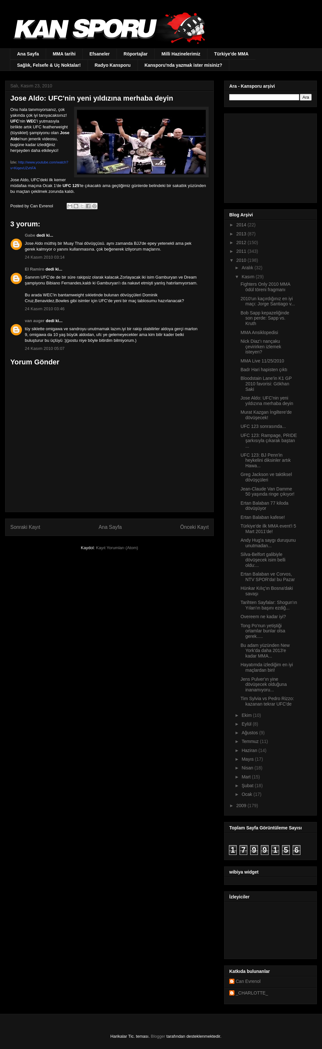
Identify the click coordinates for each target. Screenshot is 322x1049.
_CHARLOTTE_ (252, 992)
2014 (242, 224)
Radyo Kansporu (113, 65)
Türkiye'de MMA (231, 53)
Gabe (30, 235)
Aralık (248, 267)
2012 (242, 242)
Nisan (248, 767)
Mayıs (248, 759)
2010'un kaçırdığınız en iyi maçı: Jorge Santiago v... (268, 301)
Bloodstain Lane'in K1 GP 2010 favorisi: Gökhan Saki (266, 384)
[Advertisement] (269, 156)
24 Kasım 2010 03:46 (45, 308)
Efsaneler (100, 53)
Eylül (247, 724)
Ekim (247, 715)
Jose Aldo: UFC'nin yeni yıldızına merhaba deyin (267, 400)
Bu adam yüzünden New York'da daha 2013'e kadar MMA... (265, 651)
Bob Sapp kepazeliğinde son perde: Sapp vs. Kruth (265, 318)
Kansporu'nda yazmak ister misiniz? (183, 65)
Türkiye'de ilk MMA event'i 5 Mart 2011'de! (268, 528)
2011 (242, 251)
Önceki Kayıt (194, 527)
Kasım (249, 276)
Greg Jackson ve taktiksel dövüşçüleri (266, 477)
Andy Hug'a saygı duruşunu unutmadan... (268, 543)
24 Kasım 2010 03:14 (45, 257)
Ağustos (250, 732)
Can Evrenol (248, 981)
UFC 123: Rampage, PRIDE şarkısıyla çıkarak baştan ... (269, 441)
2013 (242, 233)
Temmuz (251, 741)
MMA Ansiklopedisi (259, 332)
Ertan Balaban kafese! (263, 517)
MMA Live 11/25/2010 (262, 360)
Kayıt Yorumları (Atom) (117, 547)
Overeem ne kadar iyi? (263, 616)
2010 (242, 260)
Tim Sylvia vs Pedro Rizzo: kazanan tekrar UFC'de (267, 701)
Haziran (250, 750)
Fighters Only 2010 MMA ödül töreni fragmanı (265, 287)
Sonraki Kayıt (25, 527)
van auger (34, 320)
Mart (247, 776)
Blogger (158, 1036)
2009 (242, 805)
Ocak (247, 794)
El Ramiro (34, 269)
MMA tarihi (64, 53)
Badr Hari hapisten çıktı (264, 369)
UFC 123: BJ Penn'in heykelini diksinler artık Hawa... (266, 460)
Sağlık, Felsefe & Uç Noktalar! (49, 65)
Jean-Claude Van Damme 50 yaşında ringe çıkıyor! (268, 491)
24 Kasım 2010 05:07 (45, 348)
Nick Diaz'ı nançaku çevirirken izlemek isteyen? (261, 347)
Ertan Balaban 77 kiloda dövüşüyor (265, 505)
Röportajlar (136, 53)
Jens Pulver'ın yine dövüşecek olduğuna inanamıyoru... (264, 685)
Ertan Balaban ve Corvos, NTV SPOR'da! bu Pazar (268, 576)
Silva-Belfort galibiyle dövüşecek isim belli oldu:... (263, 560)
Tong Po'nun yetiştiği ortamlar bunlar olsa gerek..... (263, 631)
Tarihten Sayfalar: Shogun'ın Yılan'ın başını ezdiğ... (269, 605)
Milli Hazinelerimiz (180, 53)
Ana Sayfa (28, 53)
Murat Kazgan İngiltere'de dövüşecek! (266, 415)
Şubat (248, 785)
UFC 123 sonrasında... (263, 426)
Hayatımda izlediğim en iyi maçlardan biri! (267, 667)
